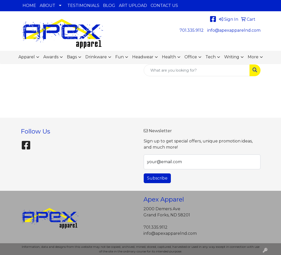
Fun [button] (119, 56)
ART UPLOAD (133, 5)
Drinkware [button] (96, 56)
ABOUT (47, 5)
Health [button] (169, 56)
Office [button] (190, 56)
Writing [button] (231, 56)
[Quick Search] (197, 70)
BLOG (109, 5)
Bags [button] (72, 56)
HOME (29, 5)
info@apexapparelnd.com (234, 30)
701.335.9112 (192, 30)
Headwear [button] (142, 56)
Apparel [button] (26, 56)
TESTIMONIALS (83, 5)
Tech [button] (210, 56)
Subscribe (157, 178)
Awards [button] (50, 56)
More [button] (253, 56)
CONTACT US (164, 5)
